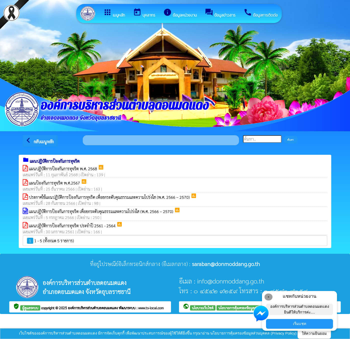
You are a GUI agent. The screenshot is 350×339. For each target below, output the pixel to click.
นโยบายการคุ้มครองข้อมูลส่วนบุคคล (243, 308)
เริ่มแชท (299, 324)
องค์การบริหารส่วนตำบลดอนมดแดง (93, 308)
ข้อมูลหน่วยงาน (180, 13)
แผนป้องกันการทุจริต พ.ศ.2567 (55, 183)
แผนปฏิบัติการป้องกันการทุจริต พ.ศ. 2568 (63, 168)
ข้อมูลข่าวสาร (220, 13)
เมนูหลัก (114, 13)
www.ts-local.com (151, 308)
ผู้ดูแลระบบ (30, 308)
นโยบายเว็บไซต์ (203, 308)
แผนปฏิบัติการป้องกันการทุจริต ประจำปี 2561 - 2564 (72, 225)
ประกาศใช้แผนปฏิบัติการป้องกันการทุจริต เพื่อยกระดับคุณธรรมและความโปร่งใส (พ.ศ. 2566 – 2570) (110, 197)
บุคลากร (144, 13)
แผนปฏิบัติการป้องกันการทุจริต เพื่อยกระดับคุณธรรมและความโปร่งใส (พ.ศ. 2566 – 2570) (101, 211)
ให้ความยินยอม (314, 333)
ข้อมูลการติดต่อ (261, 13)
